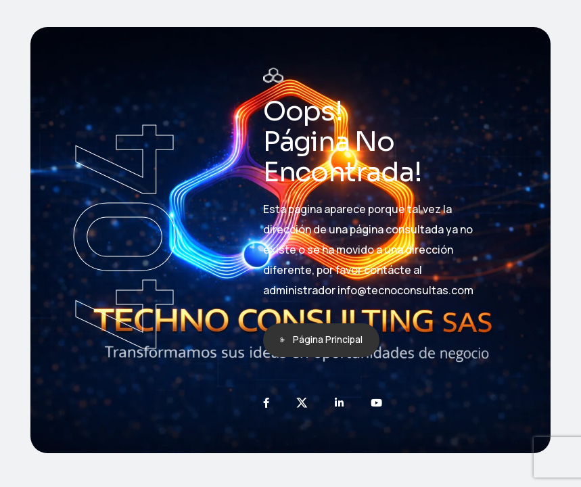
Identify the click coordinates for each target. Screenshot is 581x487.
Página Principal (328, 339)
